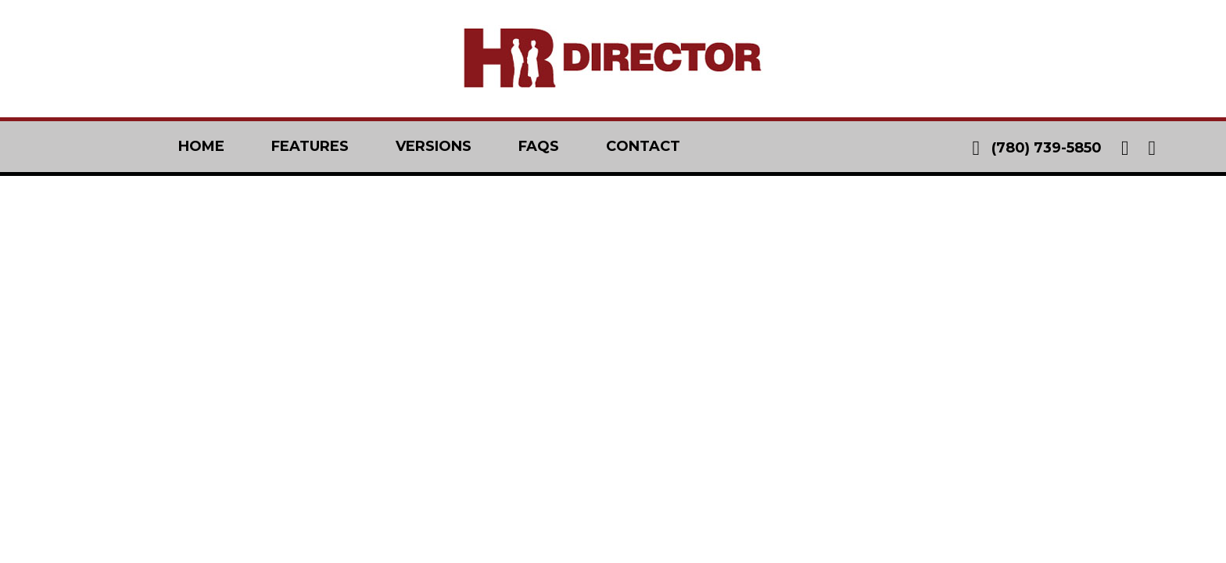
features (310, 146)
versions (433, 146)
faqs (538, 146)
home (201, 146)
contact (643, 146)
